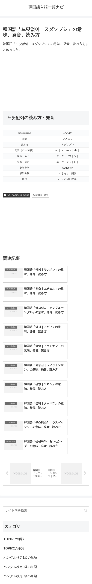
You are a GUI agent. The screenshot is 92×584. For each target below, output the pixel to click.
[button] (85, 439)
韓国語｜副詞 (40, 195)
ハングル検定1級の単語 (16, 195)
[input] (46, 439)
